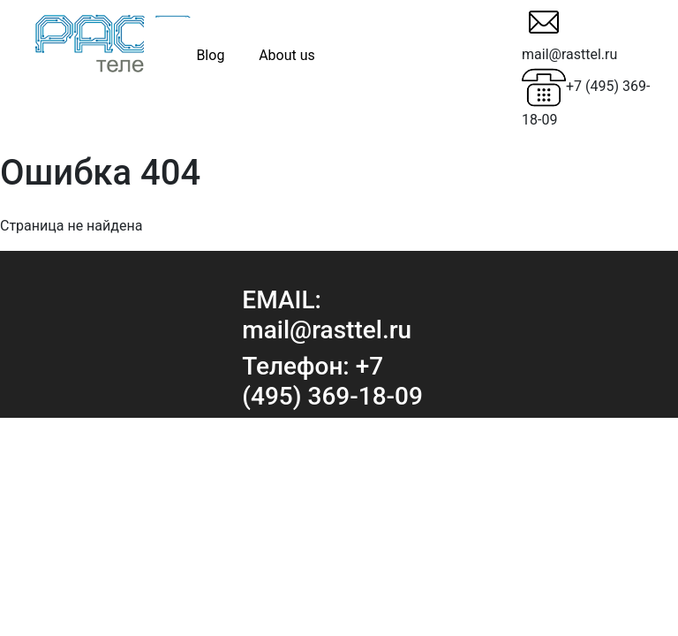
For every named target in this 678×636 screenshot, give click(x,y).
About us (287, 55)
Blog (210, 55)
